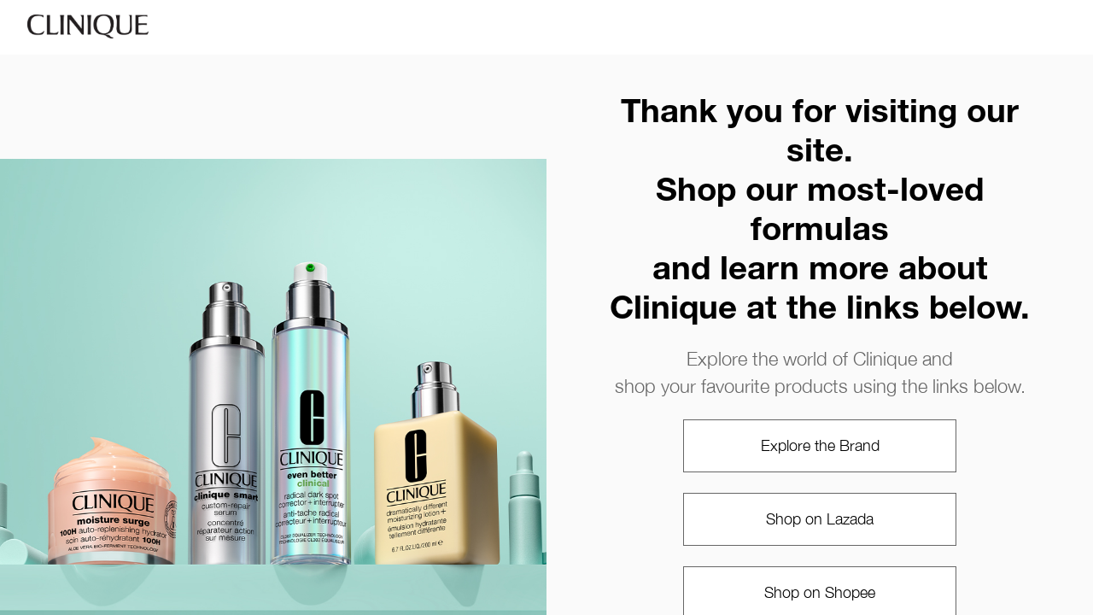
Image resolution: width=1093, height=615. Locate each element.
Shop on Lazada (820, 519)
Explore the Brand (820, 445)
